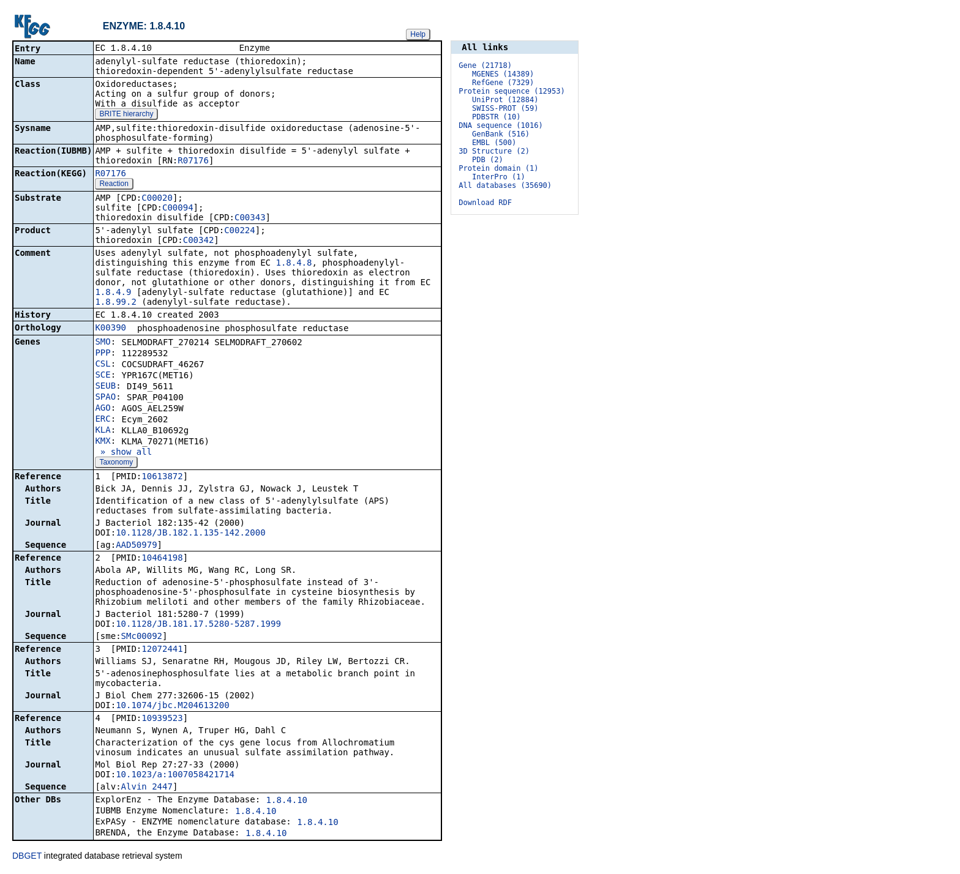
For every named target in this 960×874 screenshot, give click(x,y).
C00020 (157, 199)
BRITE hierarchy (126, 115)
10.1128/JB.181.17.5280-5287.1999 (198, 625)
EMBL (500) (494, 142)
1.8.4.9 (113, 293)
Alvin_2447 (147, 788)
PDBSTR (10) (496, 117)
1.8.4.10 (286, 801)
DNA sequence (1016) (500, 125)
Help (418, 34)
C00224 (239, 231)
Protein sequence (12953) (511, 91)
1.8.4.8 (294, 264)
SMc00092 (141, 637)
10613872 (161, 477)
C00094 (177, 209)
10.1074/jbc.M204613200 (172, 706)
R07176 (193, 161)
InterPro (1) (498, 177)
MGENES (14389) (503, 74)
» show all (123, 453)
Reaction (113, 185)
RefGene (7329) (503, 82)
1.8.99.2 (115, 303)
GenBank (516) (501, 134)
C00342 (198, 241)
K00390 (110, 329)
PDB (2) (487, 159)
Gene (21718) (485, 65)
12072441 (161, 650)
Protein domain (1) (498, 168)
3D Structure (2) (494, 151)
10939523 (161, 719)
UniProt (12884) (505, 99)
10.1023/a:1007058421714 (175, 775)
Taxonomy (116, 463)
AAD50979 (136, 546)
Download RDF (485, 202)
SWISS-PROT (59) (505, 108)
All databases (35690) (505, 185)
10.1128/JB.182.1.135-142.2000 (190, 534)
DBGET (27, 857)
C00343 (250, 218)
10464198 (161, 559)
